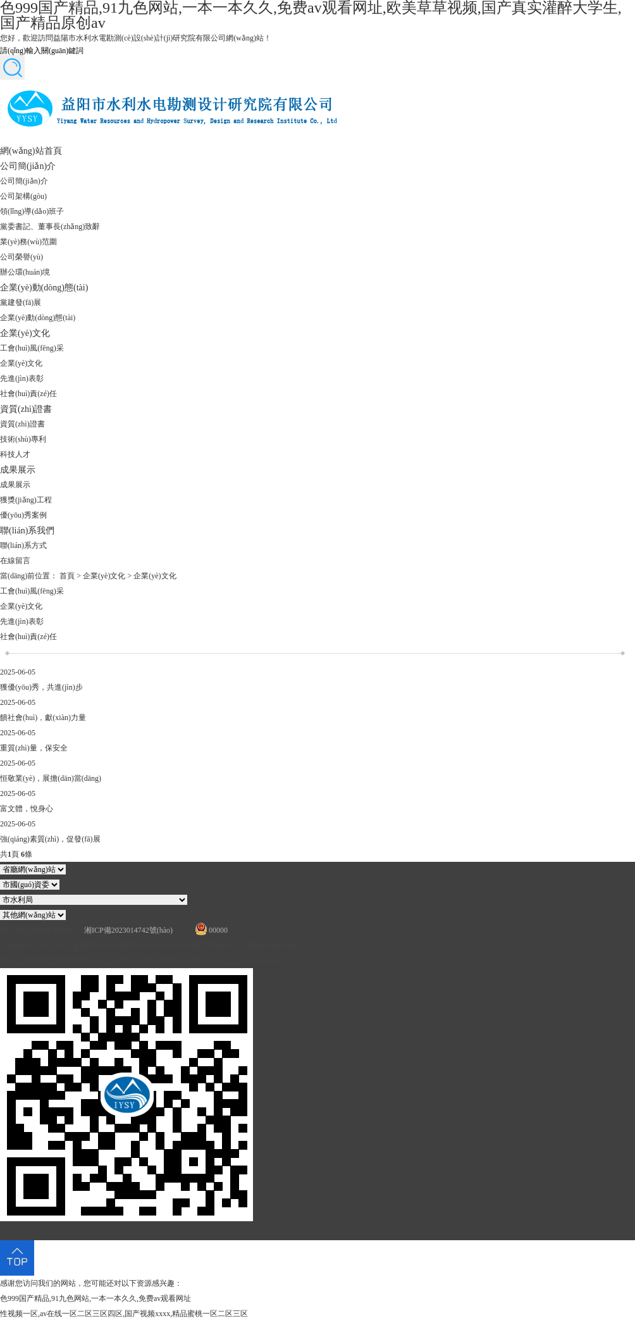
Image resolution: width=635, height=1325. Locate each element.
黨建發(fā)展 (20, 302)
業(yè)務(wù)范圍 (28, 241)
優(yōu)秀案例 (23, 515)
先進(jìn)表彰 (22, 378)
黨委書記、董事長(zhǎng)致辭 (50, 226)
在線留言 (15, 560)
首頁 (67, 575)
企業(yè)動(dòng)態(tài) (44, 287)
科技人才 (15, 454)
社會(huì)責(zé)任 (28, 393)
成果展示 (17, 469)
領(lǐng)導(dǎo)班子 (32, 211)
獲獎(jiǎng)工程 (26, 499)
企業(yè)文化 (25, 333)
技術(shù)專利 (23, 439)
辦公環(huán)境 (25, 272)
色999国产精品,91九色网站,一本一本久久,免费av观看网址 (95, 1298)
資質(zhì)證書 (26, 409)
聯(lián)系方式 (23, 545)
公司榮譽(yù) (21, 256)
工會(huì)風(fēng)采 (32, 348)
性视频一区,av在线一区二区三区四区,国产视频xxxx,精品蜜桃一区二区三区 (124, 1313)
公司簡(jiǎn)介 (28, 166)
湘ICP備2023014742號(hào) (128, 930)
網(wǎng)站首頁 (31, 151)
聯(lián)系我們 (27, 530)
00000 (218, 930)
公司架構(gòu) (23, 196)
